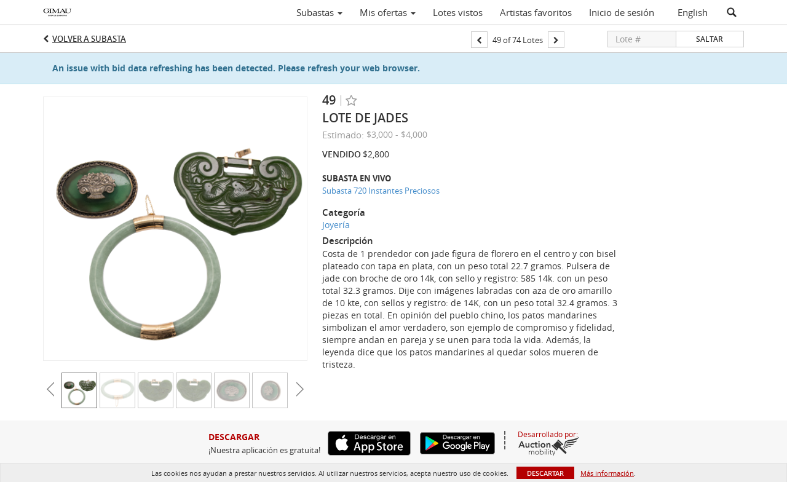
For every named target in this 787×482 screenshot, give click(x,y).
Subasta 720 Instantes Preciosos (381, 190)
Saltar (709, 39)
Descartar (545, 473)
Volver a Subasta (89, 38)
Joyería (336, 225)
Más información (607, 473)
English (693, 12)
